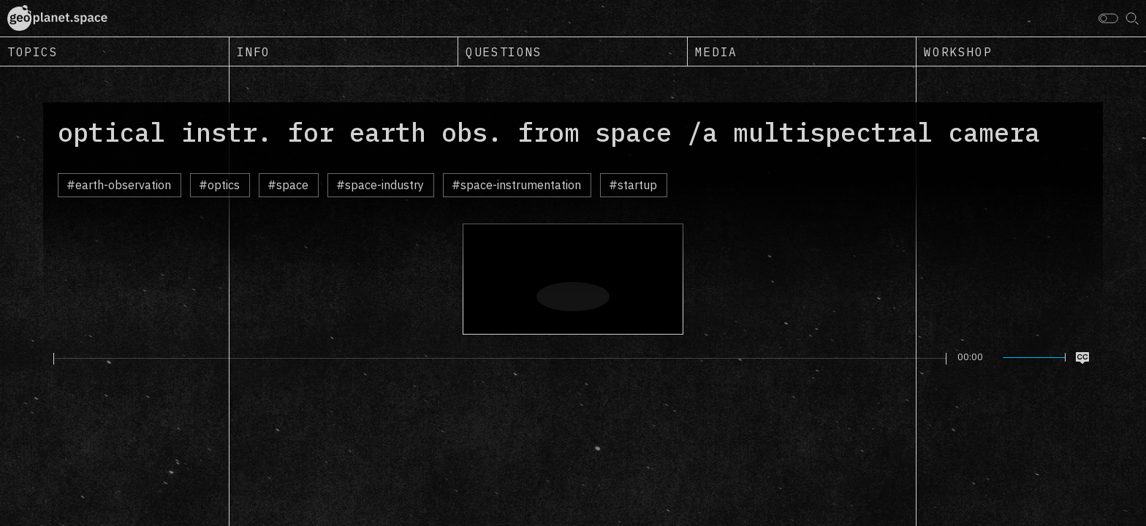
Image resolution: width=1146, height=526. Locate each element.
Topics (32, 52)
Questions (504, 52)
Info (253, 52)
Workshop (958, 52)
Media (716, 52)
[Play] (45, 358)
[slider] (499, 359)
